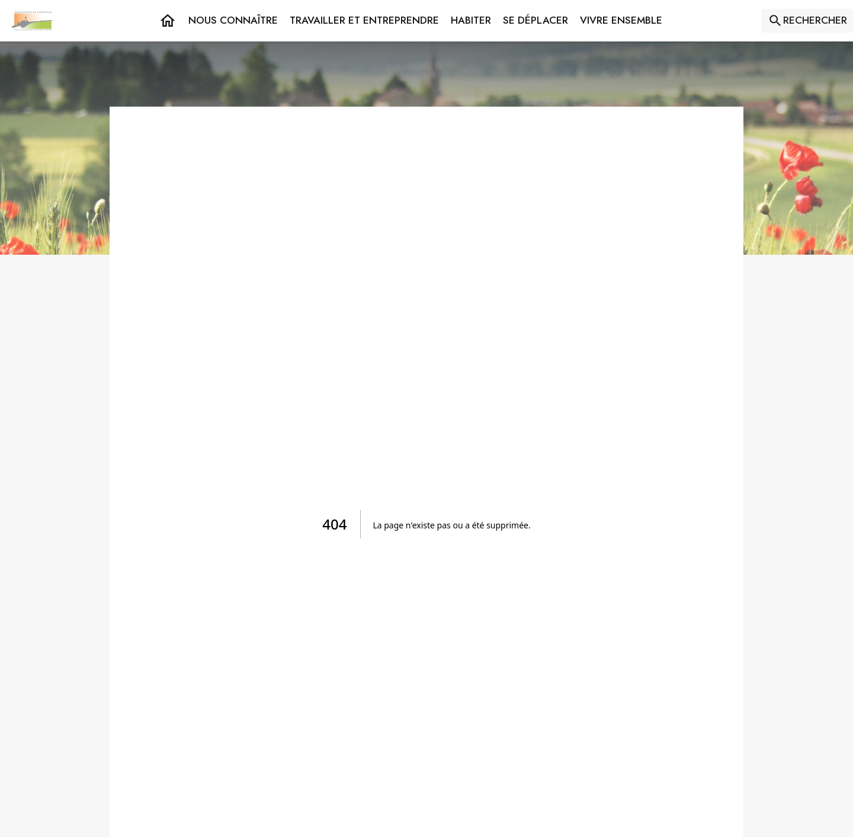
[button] (233, 20)
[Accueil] (32, 20)
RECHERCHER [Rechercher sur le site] (815, 20)
